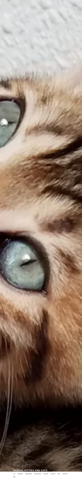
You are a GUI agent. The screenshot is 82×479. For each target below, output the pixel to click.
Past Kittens (45, 473)
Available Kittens (28, 473)
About (59, 473)
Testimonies (65, 473)
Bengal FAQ (20, 473)
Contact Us (53, 473)
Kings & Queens (37, 473)
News (14, 476)
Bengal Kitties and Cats (30, 470)
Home (14, 473)
